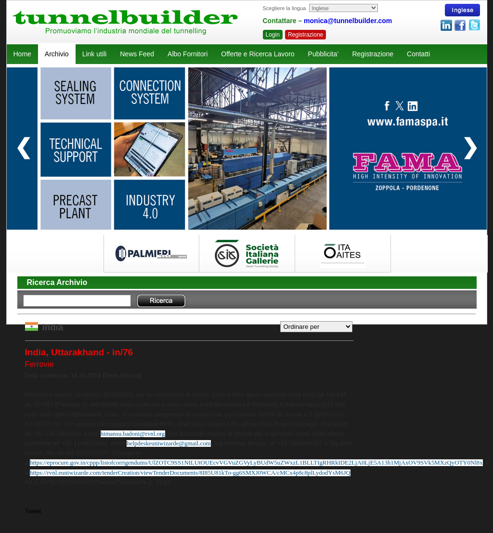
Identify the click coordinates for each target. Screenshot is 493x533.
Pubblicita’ (323, 54)
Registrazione (305, 34)
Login (273, 34)
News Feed (137, 54)
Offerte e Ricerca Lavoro (257, 54)
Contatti (418, 54)
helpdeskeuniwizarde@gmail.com (168, 443)
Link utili (94, 54)
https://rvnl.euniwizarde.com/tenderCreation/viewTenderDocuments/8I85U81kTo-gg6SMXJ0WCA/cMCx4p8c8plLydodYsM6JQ (190, 472)
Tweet (33, 511)
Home (22, 54)
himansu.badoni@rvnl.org (133, 433)
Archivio (57, 54)
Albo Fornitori (188, 54)
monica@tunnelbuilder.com (348, 21)
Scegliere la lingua (284, 8)
